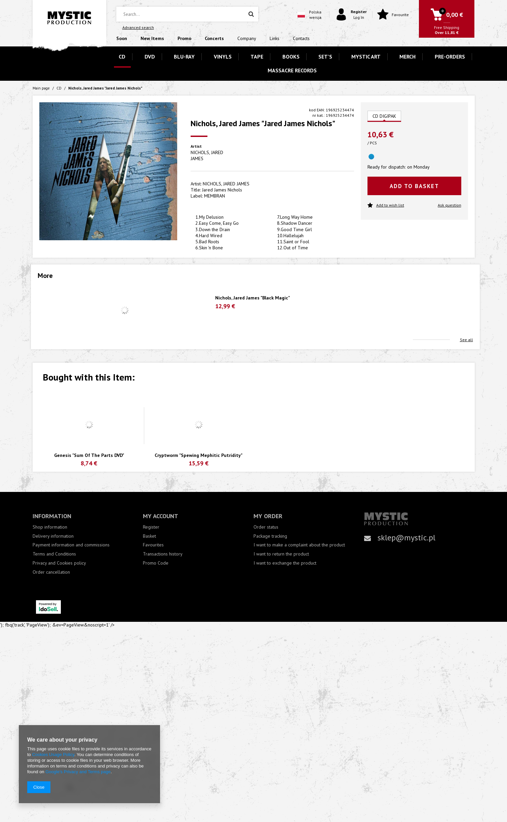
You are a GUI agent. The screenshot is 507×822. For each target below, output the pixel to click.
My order (268, 516)
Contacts (301, 38)
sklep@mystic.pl (406, 537)
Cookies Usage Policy (53, 754)
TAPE (256, 56)
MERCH (407, 56)
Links (274, 38)
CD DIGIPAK (384, 116)
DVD (150, 56)
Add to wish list (385, 205)
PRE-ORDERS (450, 56)
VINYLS (223, 56)
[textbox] (187, 14)
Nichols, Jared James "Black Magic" (252, 298)
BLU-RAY (184, 56)
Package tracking (270, 536)
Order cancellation (51, 572)
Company (246, 38)
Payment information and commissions (71, 545)
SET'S (325, 56)
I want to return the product (281, 554)
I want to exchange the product (285, 563)
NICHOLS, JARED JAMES (207, 155)
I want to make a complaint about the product (299, 545)
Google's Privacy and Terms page (78, 771)
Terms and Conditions (54, 554)
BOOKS (291, 56)
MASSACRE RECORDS (292, 70)
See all (466, 339)
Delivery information (53, 536)
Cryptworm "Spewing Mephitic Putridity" (198, 455)
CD (122, 56)
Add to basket (414, 186)
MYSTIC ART (366, 56)
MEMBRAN (214, 196)
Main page (41, 88)
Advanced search (138, 27)
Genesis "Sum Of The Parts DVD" (89, 455)
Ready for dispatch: (386, 167)
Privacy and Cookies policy (59, 563)
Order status (266, 527)
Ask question (449, 205)
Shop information (50, 527)
